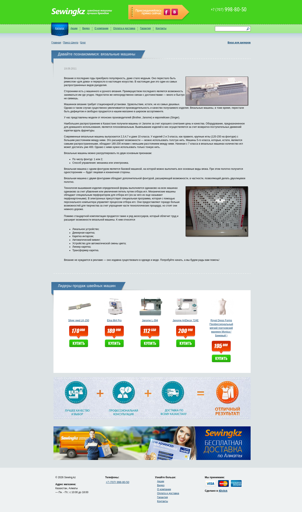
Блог (83, 42)
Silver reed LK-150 (78, 320)
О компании (101, 28)
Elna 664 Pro (114, 320)
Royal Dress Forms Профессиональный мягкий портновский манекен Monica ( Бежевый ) (221, 328)
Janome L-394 (150, 320)
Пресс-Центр (70, 42)
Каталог (59, 28)
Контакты (161, 28)
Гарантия (145, 28)
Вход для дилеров (239, 42)
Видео (86, 28)
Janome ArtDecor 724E (186, 320)
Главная (56, 42)
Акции (74, 28)
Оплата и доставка (124, 28)
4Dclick (223, 490)
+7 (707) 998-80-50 (117, 482)
